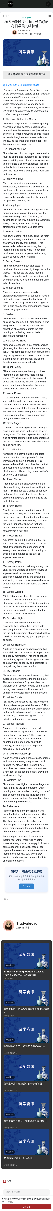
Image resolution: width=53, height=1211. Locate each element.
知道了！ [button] (27, 1207)
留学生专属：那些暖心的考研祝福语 (23, 1083)
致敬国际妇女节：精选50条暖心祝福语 (24, 1046)
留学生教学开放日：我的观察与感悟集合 (25, 1120)
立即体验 (27, 886)
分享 (5, 16)
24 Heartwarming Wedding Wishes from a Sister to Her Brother (24, 973)
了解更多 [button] (10, 1201)
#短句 (6, 899)
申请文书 (26, 18)
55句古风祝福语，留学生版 (18, 1158)
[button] (48, 4)
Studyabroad (24, 30)
